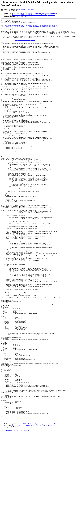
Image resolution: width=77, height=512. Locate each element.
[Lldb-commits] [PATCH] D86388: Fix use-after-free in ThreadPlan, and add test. (33, 15)
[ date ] (17, 16)
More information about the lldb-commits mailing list (15, 510)
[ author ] (32, 16)
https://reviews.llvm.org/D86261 (25, 44)
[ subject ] (27, 16)
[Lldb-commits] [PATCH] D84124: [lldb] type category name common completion (35, 13)
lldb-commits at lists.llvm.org (26, 9)
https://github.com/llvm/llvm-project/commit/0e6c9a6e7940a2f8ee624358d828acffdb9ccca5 (30, 26)
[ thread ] (21, 16)
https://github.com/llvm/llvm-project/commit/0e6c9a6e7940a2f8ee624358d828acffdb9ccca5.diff (32, 28)
